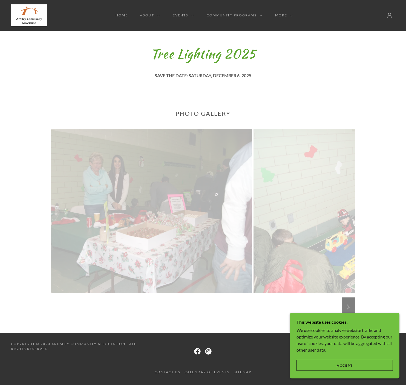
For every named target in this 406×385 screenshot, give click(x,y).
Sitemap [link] (242, 372)
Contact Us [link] (167, 372)
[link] (29, 14)
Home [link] (122, 15)
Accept (345, 365)
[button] (149, 15)
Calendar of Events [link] (207, 372)
